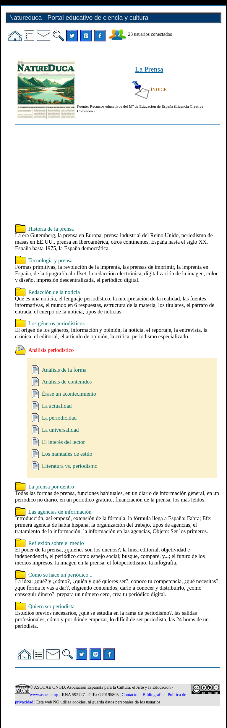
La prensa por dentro (51, 486)
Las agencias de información (60, 512)
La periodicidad (59, 418)
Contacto (129, 694)
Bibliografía (152, 694)
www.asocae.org (44, 694)
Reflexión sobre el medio (56, 543)
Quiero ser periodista (51, 606)
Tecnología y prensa (50, 260)
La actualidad (57, 406)
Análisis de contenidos (67, 381)
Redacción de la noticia (54, 292)
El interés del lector (63, 442)
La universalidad (60, 430)
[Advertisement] (117, 175)
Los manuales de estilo (67, 454)
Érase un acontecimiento (69, 394)
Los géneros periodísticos (56, 323)
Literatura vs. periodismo (70, 466)
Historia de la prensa (51, 229)
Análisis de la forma (64, 370)
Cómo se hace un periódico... (60, 575)
